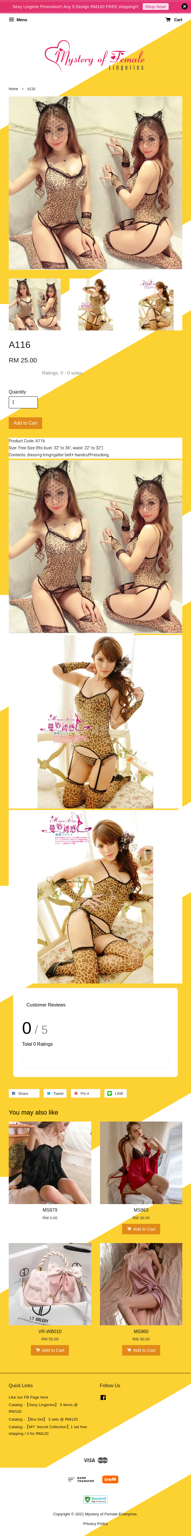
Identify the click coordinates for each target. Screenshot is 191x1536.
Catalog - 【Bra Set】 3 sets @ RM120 (43, 1419)
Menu (18, 20)
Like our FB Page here (28, 1397)
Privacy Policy (95, 1523)
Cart (173, 20)
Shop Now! (155, 6)
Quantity (17, 391)
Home (13, 89)
